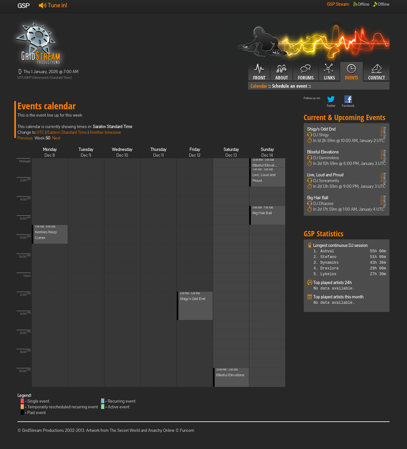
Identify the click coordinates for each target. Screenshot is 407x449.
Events (351, 72)
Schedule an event (289, 86)
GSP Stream (337, 4)
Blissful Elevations (230, 375)
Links (329, 72)
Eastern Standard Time (67, 132)
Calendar (259, 86)
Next (56, 138)
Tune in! (53, 5)
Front (259, 72)
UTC (41, 132)
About (281, 72)
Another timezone (105, 132)
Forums (306, 72)
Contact (376, 72)
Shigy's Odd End (192, 298)
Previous (25, 138)
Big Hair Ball (262, 212)
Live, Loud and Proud (325, 175)
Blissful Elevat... (264, 165)
